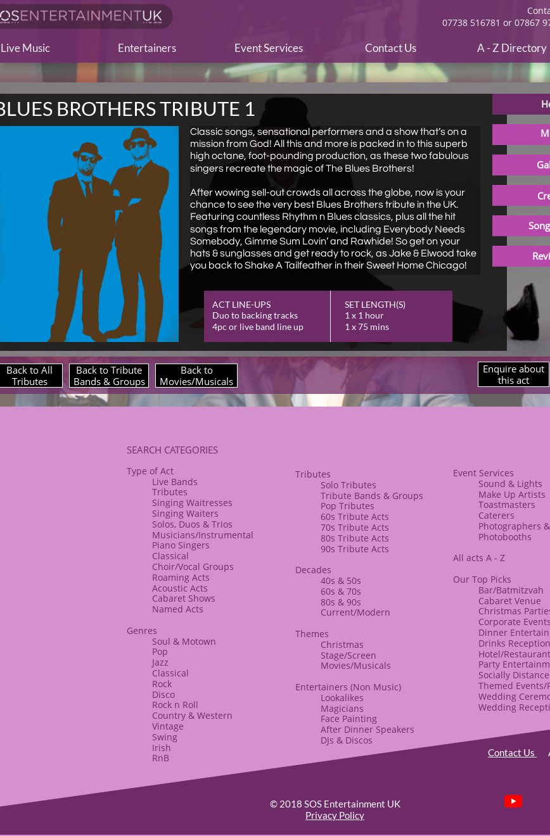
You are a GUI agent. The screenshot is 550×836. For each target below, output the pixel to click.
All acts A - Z (479, 558)
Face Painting (349, 718)
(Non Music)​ (374, 687)
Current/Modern (355, 612)
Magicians (342, 708)
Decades (313, 570)
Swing (164, 737)
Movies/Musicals (356, 665)
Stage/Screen (348, 655)
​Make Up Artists (512, 494)
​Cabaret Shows (183, 598)
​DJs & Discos (347, 740)
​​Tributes (313, 474)
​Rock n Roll (175, 705)
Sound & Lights (510, 484)
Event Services (483, 473)
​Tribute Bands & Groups (372, 496)
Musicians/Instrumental (202, 535)
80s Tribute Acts (355, 538)
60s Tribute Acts (355, 516)
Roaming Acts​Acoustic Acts (181, 582)
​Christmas (342, 644)
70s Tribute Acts (355, 527)
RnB (160, 758)
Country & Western (192, 715)
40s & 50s (341, 580)
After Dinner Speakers (367, 729)
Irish (161, 748)
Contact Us (512, 752)
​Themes (312, 634)
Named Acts (177, 609)
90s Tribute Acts (355, 549)
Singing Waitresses (192, 503)
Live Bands (175, 482)
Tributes (170, 492)
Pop (160, 651)
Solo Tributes (348, 485)
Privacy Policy (334, 815)
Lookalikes (342, 698)
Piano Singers (181, 545)
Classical (170, 556)
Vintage (168, 726)
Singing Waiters (185, 513)
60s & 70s (341, 591)
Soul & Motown (184, 641)
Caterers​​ (496, 515)
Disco (163, 694)
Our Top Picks (482, 579)
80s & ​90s (341, 602)
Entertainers (321, 687)
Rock (162, 684)
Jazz (160, 662)
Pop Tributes (347, 506)
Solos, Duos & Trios (192, 524)
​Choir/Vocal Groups (193, 566)
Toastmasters (506, 504)
